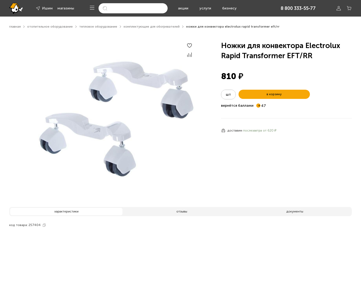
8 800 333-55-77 (298, 8)
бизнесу (229, 8)
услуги (205, 8)
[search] (133, 8)
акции (183, 8)
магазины (65, 8)
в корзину (274, 94)
